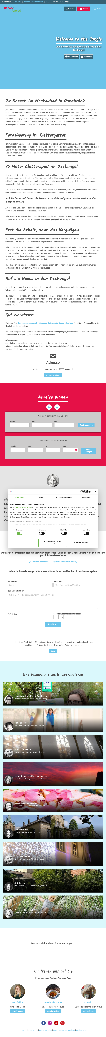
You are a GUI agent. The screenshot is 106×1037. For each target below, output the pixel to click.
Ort (55, 422)
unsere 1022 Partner (23, 507)
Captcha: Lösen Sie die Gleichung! (67, 614)
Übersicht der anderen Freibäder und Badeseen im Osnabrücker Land (45, 323)
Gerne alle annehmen (81, 543)
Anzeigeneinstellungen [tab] (64, 497)
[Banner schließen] (95, 491)
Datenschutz (33, 1030)
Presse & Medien (45, 1030)
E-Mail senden (17, 1011)
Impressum (23, 1030)
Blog (48, 2)
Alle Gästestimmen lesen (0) (65, 562)
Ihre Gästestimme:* (16, 591)
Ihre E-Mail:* (58, 582)
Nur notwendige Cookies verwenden (52, 543)
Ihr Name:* (12, 582)
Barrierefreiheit (82, 1030)
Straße (12, 422)
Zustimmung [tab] (19, 497)
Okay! (53, 651)
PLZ (33, 422)
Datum (65, 446)
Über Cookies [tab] (86, 497)
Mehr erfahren (53, 375)
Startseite (17, 2)
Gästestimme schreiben (39, 562)
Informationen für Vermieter (64, 1030)
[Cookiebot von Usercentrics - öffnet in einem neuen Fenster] (82, 491)
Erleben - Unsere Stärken (34, 2)
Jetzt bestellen (53, 1011)
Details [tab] (41, 497)
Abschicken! (53, 624)
